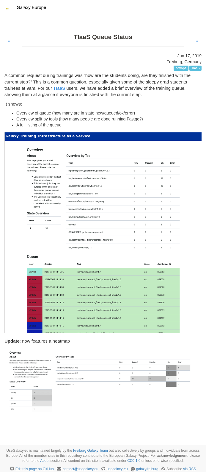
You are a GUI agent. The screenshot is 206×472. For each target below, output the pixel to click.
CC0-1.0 (133, 461)
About (44, 461)
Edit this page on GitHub (34, 469)
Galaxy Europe (31, 7)
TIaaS (59, 88)
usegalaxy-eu (117, 469)
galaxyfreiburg (147, 469)
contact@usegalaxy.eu (80, 469)
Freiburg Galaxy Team (90, 450)
